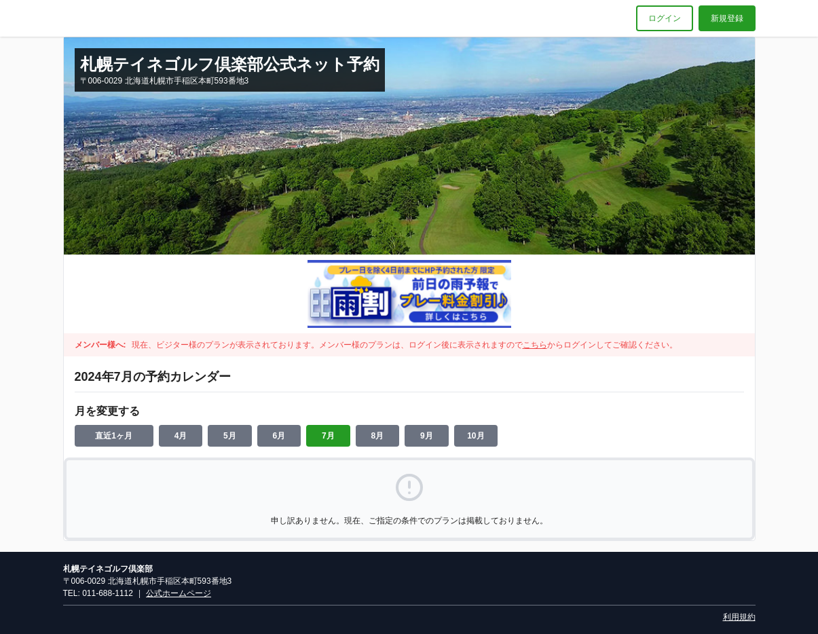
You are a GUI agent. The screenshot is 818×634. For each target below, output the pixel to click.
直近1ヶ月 (113, 436)
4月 (180, 436)
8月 (377, 436)
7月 (328, 436)
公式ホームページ (178, 593)
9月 (426, 436)
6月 (279, 436)
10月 (475, 436)
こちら (535, 345)
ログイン (664, 18)
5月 (229, 436)
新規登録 (727, 18)
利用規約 (739, 617)
